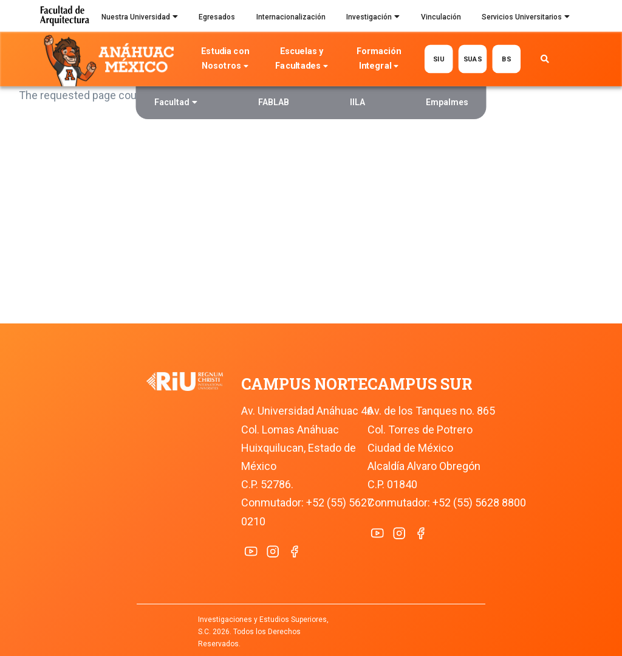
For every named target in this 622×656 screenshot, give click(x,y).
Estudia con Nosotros (224, 60)
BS (506, 59)
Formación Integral (379, 60)
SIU (439, 59)
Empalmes (447, 102)
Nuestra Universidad (139, 18)
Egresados (217, 17)
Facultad (175, 103)
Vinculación (441, 17)
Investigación (373, 18)
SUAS (472, 59)
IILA (357, 102)
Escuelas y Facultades (302, 60)
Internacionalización (291, 17)
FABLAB (273, 102)
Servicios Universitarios (526, 18)
